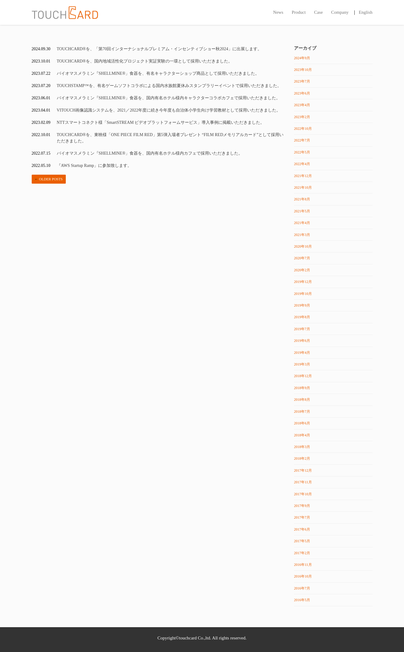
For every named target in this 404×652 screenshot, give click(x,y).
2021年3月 (302, 235)
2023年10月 (303, 70)
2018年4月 (302, 435)
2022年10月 (303, 129)
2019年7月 (302, 329)
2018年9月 (302, 388)
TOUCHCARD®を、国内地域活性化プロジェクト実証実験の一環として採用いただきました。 (145, 61)
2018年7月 (302, 411)
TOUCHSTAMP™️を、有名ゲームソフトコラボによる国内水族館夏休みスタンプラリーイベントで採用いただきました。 (169, 85)
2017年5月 (302, 541)
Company (339, 12)
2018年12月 (303, 376)
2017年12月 (303, 470)
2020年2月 (302, 270)
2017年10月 (303, 494)
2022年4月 (302, 164)
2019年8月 (302, 317)
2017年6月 (302, 529)
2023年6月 (302, 93)
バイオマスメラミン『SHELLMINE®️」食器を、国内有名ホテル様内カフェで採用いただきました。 (150, 153)
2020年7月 (302, 258)
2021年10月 (303, 187)
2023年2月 (302, 117)
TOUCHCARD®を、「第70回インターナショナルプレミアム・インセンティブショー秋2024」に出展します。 (159, 49)
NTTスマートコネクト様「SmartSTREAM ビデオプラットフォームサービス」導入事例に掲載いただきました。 (161, 122)
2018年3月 (302, 447)
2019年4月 (302, 353)
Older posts (49, 179)
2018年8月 (302, 399)
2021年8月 (302, 199)
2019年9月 (302, 305)
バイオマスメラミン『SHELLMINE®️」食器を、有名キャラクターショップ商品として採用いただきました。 (158, 73)
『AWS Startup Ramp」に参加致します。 (94, 165)
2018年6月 (302, 423)
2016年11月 (303, 565)
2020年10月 (303, 246)
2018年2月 (302, 458)
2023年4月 (302, 105)
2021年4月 (302, 223)
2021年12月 (303, 176)
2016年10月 (303, 576)
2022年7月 (302, 140)
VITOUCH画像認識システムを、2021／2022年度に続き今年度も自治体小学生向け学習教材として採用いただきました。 (169, 110)
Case (318, 12)
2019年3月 (302, 364)
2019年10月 (303, 294)
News (278, 12)
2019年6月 (302, 341)
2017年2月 (302, 553)
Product (299, 12)
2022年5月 (302, 152)
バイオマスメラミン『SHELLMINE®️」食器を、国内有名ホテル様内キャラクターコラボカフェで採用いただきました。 (168, 98)
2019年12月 (303, 282)
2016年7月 (302, 588)
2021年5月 (302, 211)
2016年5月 (302, 600)
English (366, 12)
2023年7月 (302, 81)
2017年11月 (303, 482)
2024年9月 (302, 58)
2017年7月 (302, 517)
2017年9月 (302, 506)
